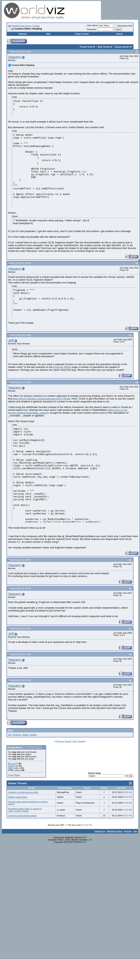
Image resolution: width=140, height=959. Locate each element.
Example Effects (62, 367)
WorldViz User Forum (21, 26)
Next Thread (78, 741)
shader (25, 735)
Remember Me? (123, 26)
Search (119, 34)
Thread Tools (86, 47)
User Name (92, 25)
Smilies (11, 766)
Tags (10, 730)
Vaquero (14, 57)
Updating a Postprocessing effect (23, 792)
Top (135, 831)
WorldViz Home (114, 831)
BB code (12, 763)
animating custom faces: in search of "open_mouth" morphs (25, 810)
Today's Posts (82, 34)
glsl (9, 735)
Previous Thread (63, 741)
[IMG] (10, 768)
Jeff (11, 340)
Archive (128, 831)
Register (23, 34)
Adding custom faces (17, 797)
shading (33, 735)
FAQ (48, 34)
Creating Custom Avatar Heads (22, 815)
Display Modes (122, 47)
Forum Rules (14, 775)
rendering (16, 735)
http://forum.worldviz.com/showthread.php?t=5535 (41, 398)
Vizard (37, 26)
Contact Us (99, 831)
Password (91, 29)
